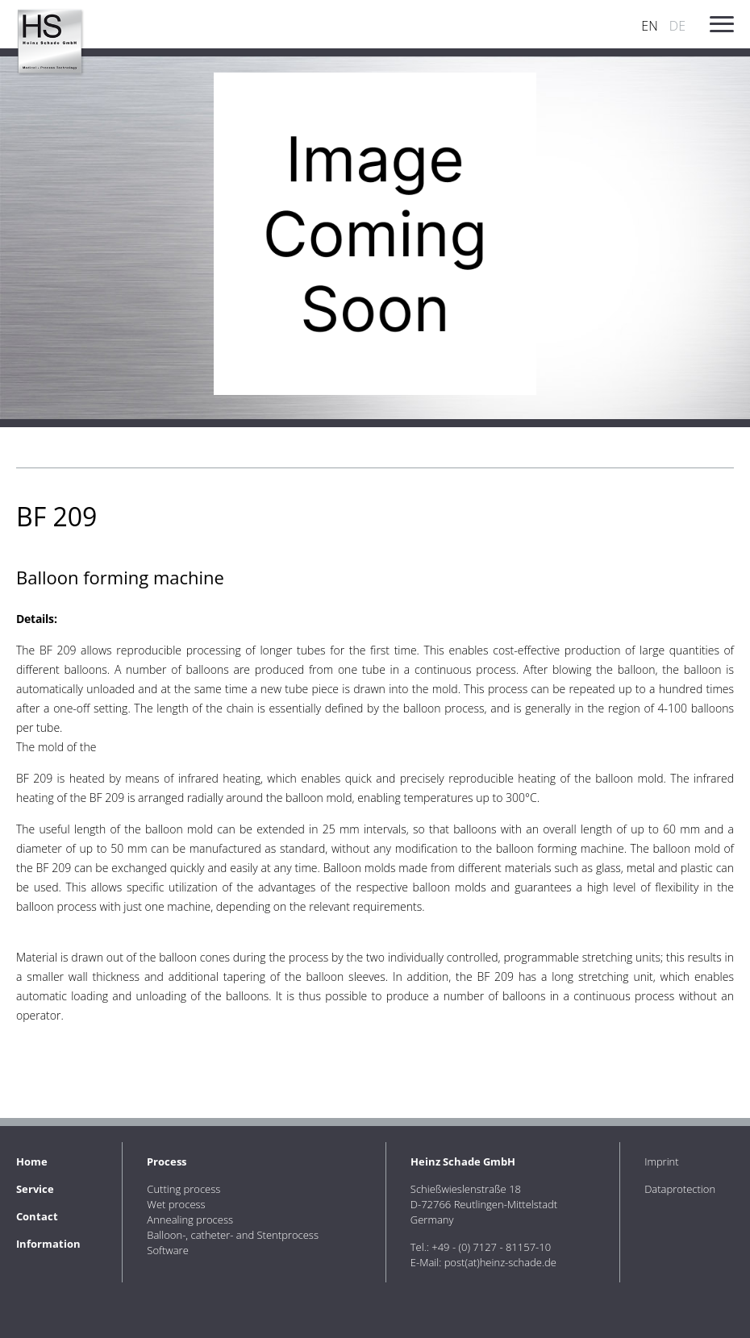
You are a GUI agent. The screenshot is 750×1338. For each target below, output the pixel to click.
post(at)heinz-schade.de (500, 1262)
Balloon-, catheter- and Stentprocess (233, 1235)
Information (48, 1243)
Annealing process (190, 1219)
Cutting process (183, 1189)
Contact (37, 1216)
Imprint (661, 1161)
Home (32, 1161)
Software (167, 1250)
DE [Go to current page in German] (677, 26)
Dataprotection (679, 1189)
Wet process (176, 1204)
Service (35, 1189)
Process (166, 1161)
